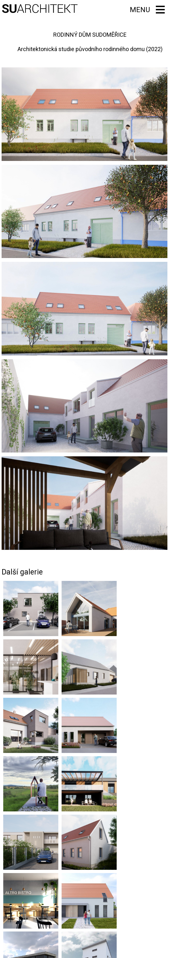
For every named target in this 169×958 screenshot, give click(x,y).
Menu (138, 9)
